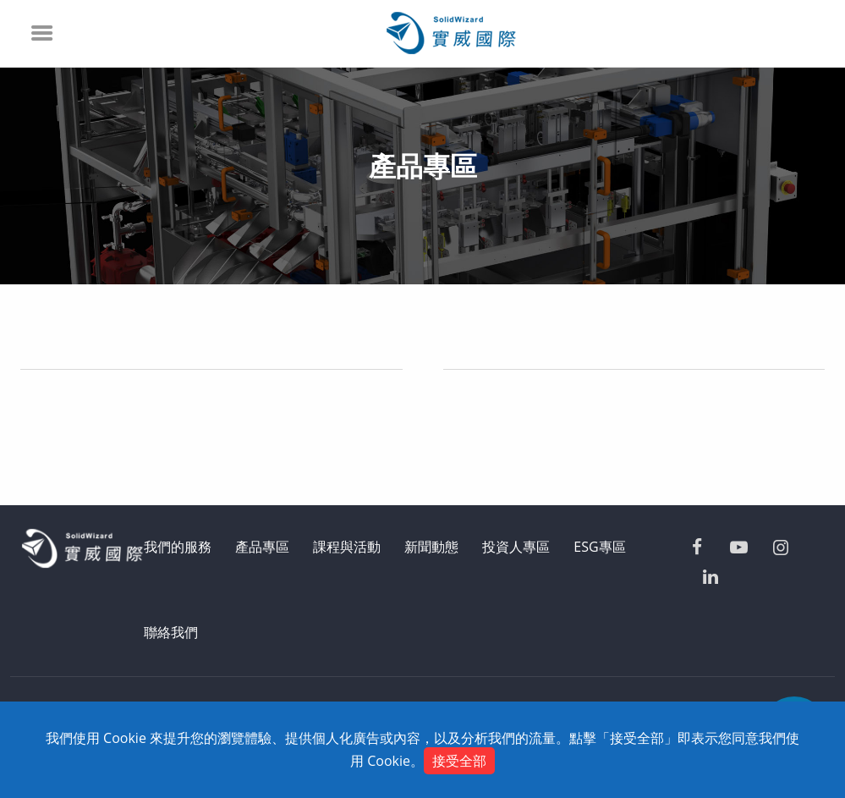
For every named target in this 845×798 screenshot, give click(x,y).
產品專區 (262, 546)
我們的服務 (177, 546)
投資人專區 (516, 546)
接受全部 (459, 760)
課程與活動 (347, 546)
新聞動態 (431, 546)
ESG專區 (599, 546)
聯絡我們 (171, 632)
